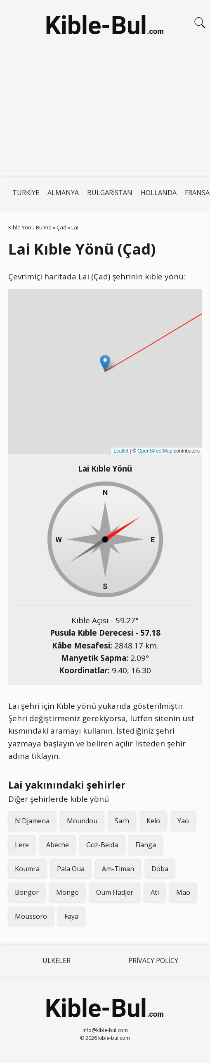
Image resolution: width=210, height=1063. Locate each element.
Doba (159, 868)
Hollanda (159, 192)
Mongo (67, 892)
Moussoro (31, 916)
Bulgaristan (109, 192)
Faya (71, 916)
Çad (61, 227)
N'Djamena (32, 820)
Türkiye (25, 192)
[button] (105, 363)
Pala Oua (71, 868)
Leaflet (120, 451)
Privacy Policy (153, 960)
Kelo (153, 820)
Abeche (57, 844)
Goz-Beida (102, 844)
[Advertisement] (105, 115)
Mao (183, 892)
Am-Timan (118, 868)
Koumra (27, 868)
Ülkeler (56, 960)
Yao (183, 820)
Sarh (122, 820)
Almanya (63, 192)
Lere (22, 844)
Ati (155, 892)
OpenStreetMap (154, 451)
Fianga (145, 844)
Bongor (27, 892)
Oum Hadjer (114, 892)
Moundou (82, 820)
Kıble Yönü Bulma (30, 227)
